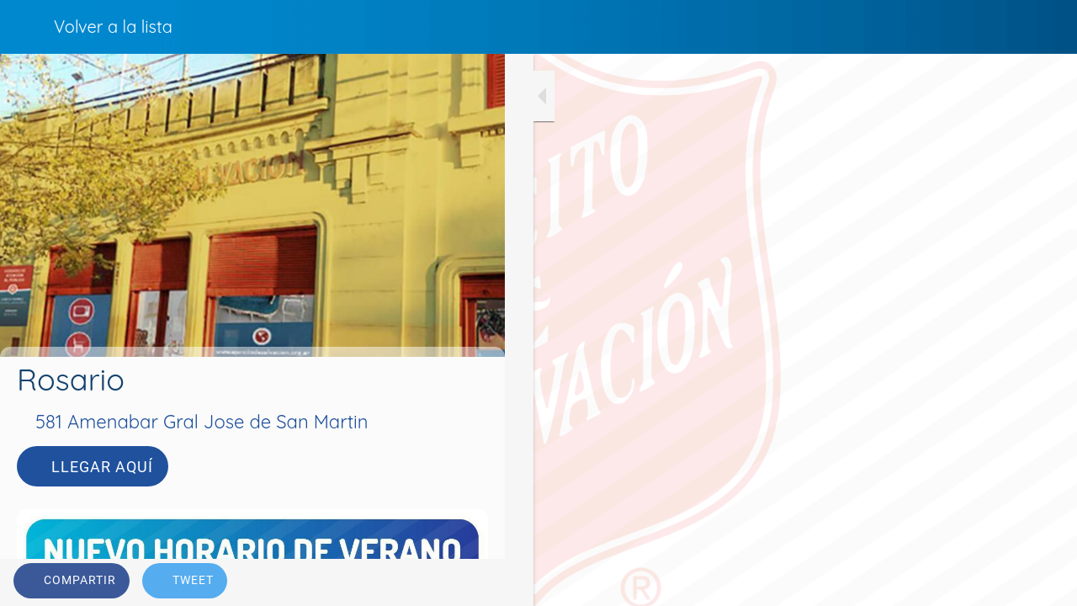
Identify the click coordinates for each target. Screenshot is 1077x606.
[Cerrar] (27, 27)
